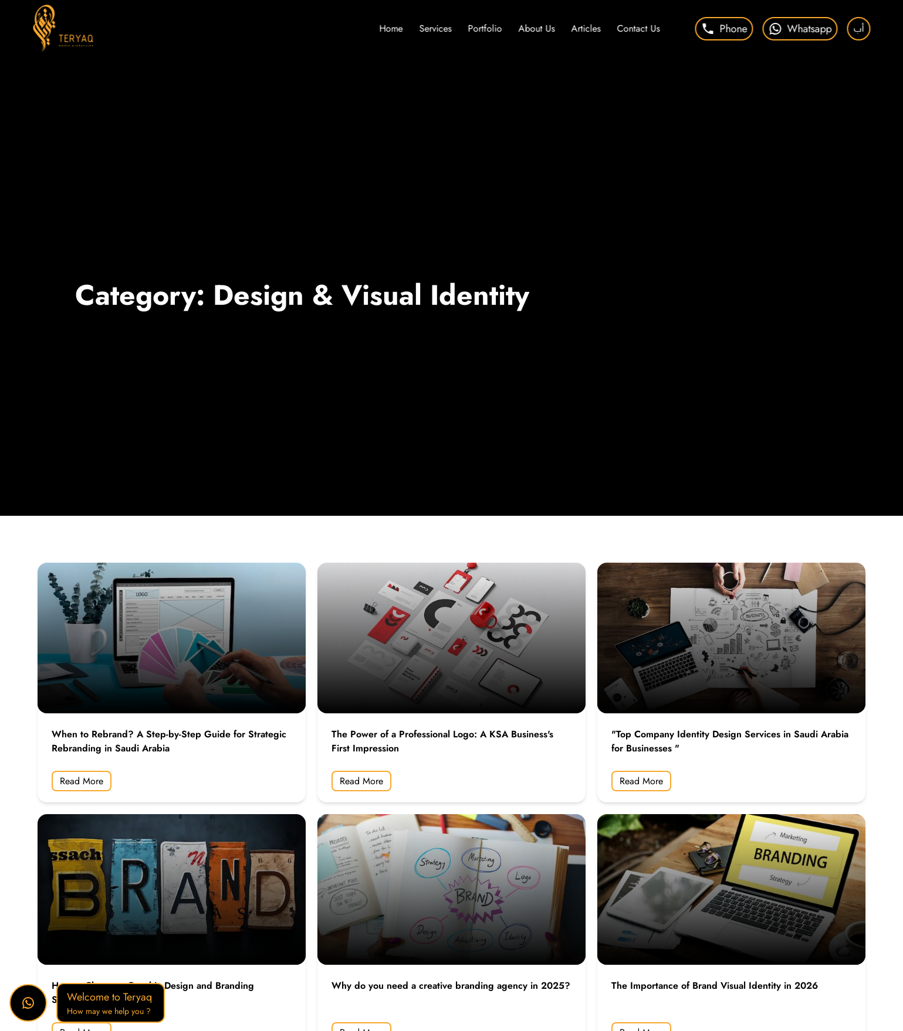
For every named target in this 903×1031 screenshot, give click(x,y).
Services (435, 28)
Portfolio (485, 28)
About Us (536, 28)
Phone (724, 28)
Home (391, 28)
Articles (585, 28)
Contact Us (638, 28)
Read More (81, 781)
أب (858, 28)
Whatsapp (799, 28)
